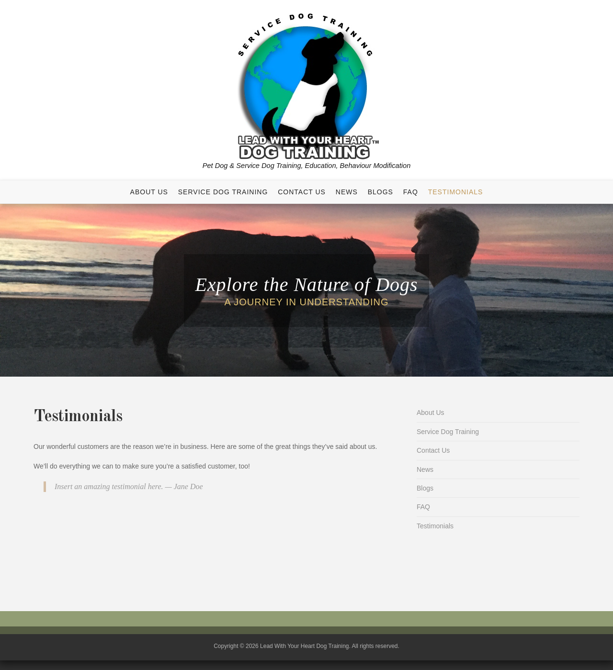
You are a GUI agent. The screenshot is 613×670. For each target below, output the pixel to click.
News (347, 192)
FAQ (410, 192)
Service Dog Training (223, 192)
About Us (149, 192)
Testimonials (455, 192)
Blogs (380, 192)
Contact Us (302, 192)
